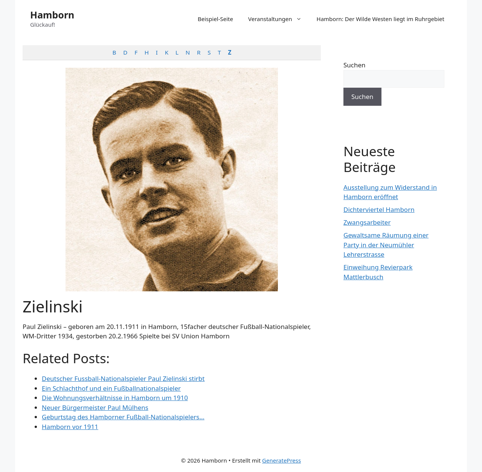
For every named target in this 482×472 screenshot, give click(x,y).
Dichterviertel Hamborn (379, 209)
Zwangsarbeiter (366, 222)
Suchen (354, 65)
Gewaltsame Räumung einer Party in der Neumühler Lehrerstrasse (386, 245)
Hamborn (52, 14)
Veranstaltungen (278, 19)
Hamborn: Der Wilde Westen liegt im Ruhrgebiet (380, 19)
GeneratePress (281, 460)
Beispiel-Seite (215, 19)
